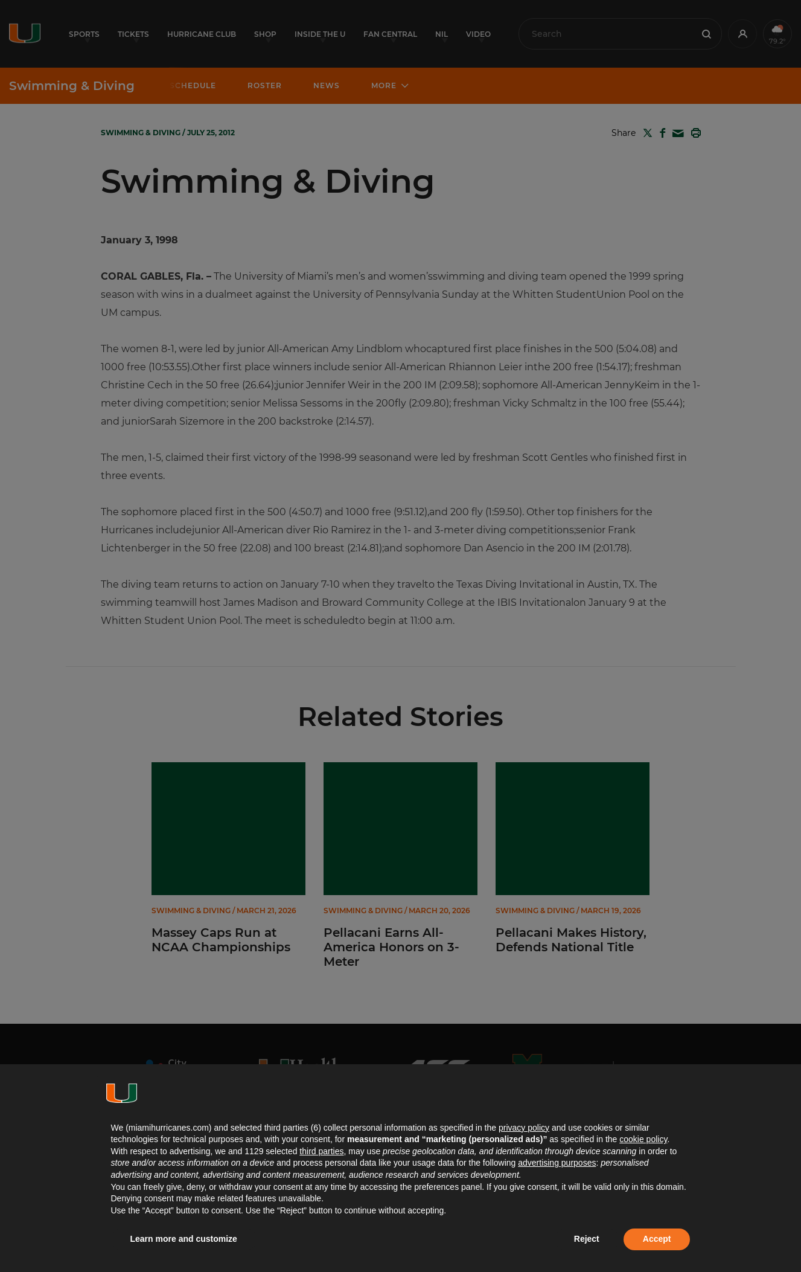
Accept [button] (657, 1239)
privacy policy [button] (524, 1127)
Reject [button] (586, 1239)
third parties (321, 1151)
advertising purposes (557, 1163)
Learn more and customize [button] (183, 1239)
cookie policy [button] (643, 1139)
